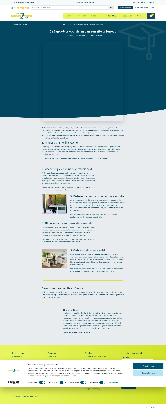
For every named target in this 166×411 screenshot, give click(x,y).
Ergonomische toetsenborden (95, 364)
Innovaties (51, 367)
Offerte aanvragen (125, 8)
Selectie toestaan (148, 397)
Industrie (127, 380)
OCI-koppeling (16, 371)
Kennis (69, 16)
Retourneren (15, 364)
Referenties (52, 357)
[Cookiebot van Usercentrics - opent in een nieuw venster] (13, 406)
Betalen (13, 360)
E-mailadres (126, 357)
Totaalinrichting (110, 16)
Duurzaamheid (53, 371)
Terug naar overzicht (21, 24)
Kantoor (127, 369)
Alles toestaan (148, 390)
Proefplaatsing (16, 357)
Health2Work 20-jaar (55, 383)
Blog (69, 24)
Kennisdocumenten (55, 379)
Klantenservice (17, 353)
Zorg (125, 373)
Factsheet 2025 (53, 376)
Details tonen (114, 407)
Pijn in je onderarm (91, 381)
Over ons (140, 16)
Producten (82, 16)
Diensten (94, 16)
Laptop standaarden (92, 374)
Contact (152, 7)
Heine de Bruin (96, 35)
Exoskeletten (89, 371)
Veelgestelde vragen (18, 378)
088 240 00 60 (141, 7)
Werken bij (51, 364)
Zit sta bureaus (90, 367)
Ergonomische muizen (92, 360)
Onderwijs (127, 377)
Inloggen (14, 367)
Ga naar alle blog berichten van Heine (76, 332)
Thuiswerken (127, 16)
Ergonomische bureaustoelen (95, 356)
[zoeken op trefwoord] (69, 7)
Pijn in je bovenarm (91, 378)
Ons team (51, 360)
